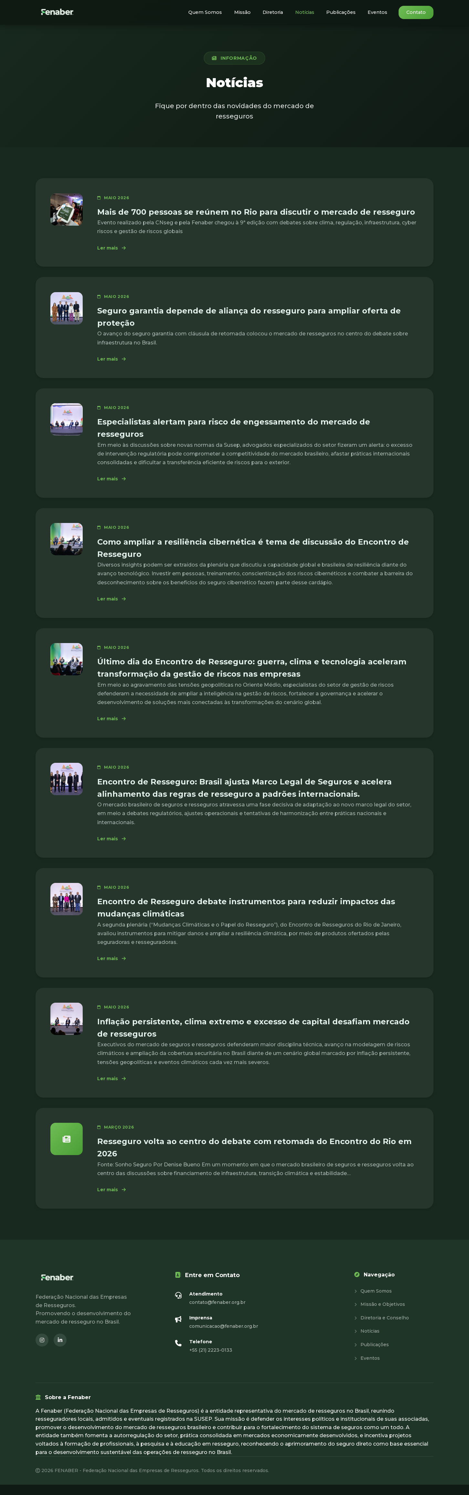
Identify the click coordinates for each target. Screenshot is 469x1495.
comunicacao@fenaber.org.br (223, 1337)
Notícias (310, 12)
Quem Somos (217, 12)
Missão (252, 12)
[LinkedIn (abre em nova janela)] (60, 1350)
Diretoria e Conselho (381, 1328)
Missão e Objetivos (379, 1315)
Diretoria (280, 12)
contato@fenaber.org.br (217, 1313)
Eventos (379, 12)
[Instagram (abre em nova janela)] (42, 1350)
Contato (416, 12)
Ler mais (114, 248)
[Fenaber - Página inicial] (58, 12)
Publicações (345, 12)
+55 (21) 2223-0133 (210, 1361)
